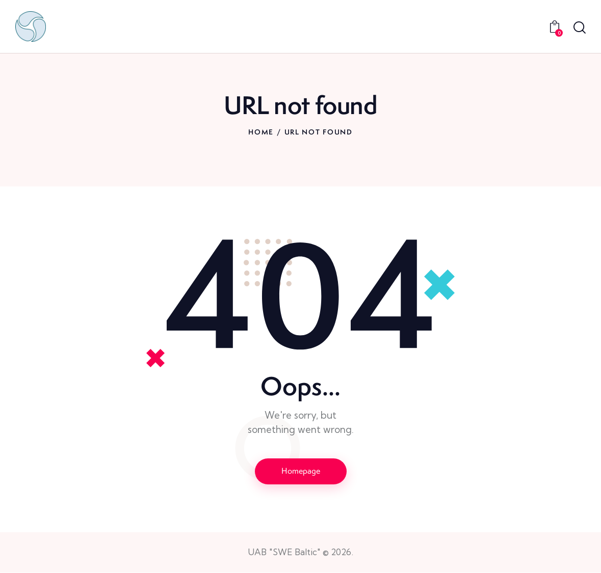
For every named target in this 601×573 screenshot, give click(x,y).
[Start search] (579, 28)
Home (261, 132)
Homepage (300, 471)
